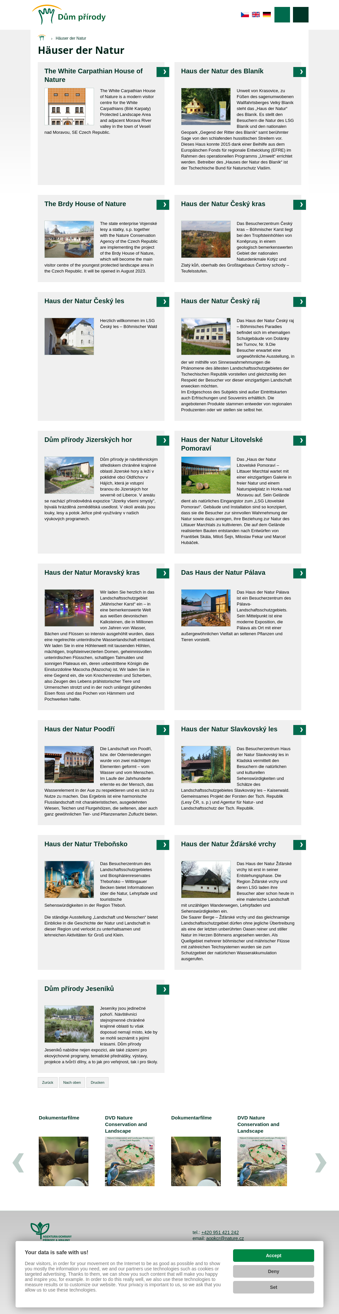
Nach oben (72, 1082)
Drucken (97, 1082)
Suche (301, 14)
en (256, 14)
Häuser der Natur (71, 38)
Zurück (47, 1082)
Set (273, 1287)
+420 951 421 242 (220, 1232)
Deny (273, 1271)
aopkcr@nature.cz (225, 1238)
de (267, 14)
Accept (273, 1255)
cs (245, 14)
